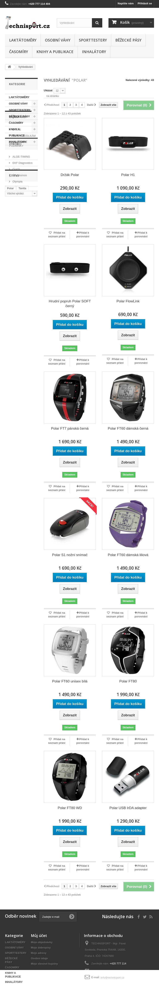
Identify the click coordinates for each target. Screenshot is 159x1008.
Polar (10, 276)
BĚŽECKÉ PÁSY (128, 40)
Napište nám (126, 3)
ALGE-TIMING (21, 211)
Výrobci (15, 200)
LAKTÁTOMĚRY (22, 40)
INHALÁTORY (94, 51)
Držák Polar (70, 175)
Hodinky (29, 288)
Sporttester (25, 282)
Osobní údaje (39, 958)
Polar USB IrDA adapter (128, 808)
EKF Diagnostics (22, 217)
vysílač (11, 313)
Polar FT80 (128, 681)
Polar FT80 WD (70, 808)
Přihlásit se (145, 3)
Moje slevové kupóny (44, 963)
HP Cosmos (19, 230)
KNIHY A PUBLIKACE (54, 51)
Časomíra (13, 288)
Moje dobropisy (41, 947)
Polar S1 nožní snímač (70, 555)
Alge (10, 282)
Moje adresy (38, 953)
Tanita (22, 276)
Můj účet (39, 935)
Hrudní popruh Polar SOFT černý (70, 303)
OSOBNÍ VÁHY (57, 40)
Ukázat (48, 90)
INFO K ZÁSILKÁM (24, 174)
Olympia (17, 236)
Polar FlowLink (128, 301)
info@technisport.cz (112, 977)
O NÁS (16, 168)
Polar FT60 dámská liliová (128, 555)
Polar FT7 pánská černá (69, 428)
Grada (16, 223)
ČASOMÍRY (18, 51)
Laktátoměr (14, 307)
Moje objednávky (42, 942)
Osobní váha (15, 294)
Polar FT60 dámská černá (128, 428)
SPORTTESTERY (93, 40)
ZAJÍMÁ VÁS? (18, 157)
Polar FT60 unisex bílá (69, 681)
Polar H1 (128, 175)
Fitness (12, 300)
